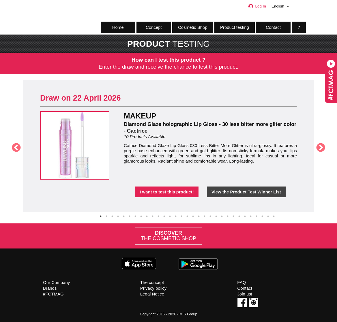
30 (268, 216)
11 (158, 216)
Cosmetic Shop (192, 27)
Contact (273, 27)
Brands (50, 288)
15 (181, 216)
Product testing (234, 27)
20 (210, 216)
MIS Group (188, 314)
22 (222, 216)
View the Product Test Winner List (246, 191)
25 (239, 216)
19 (204, 216)
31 (274, 216)
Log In (257, 6)
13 (170, 216)
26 (245, 216)
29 (262, 216)
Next (318, 146)
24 (233, 216)
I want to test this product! (167, 191)
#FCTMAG (53, 293)
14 (176, 216)
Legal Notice (152, 293)
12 (164, 216)
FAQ (241, 282)
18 (199, 216)
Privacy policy (153, 288)
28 (256, 216)
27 (251, 216)
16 (187, 216)
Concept (154, 27)
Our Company (56, 282)
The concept (152, 282)
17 (193, 216)
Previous (14, 146)
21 (216, 216)
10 (153, 216)
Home (118, 27)
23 (228, 216)
